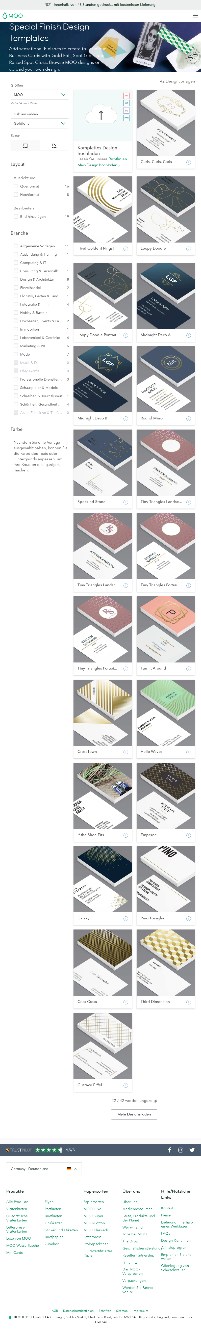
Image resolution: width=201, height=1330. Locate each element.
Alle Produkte (17, 1202)
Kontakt (167, 1208)
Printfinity (129, 1262)
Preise (166, 1215)
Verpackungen (134, 1280)
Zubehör (52, 1244)
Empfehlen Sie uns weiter (176, 1256)
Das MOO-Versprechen (132, 1271)
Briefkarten (53, 1216)
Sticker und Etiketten (61, 1230)
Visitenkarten (16, 1209)
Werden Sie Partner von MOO (138, 1289)
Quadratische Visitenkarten (17, 1218)
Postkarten (53, 1209)
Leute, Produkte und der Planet (138, 1218)
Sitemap (122, 1311)
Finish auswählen (24, 114)
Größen (17, 85)
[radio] (25, 145)
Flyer (49, 1202)
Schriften (105, 1311)
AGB (55, 1311)
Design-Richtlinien (176, 1240)
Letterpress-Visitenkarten (16, 1229)
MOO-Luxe (92, 1209)
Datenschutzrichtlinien (78, 1311)
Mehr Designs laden (134, 1114)
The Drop (130, 1241)
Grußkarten (54, 1223)
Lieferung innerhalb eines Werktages (177, 1224)
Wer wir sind (132, 1227)
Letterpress (92, 1237)
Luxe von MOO (18, 1238)
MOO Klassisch (96, 1230)
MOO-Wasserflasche (22, 1245)
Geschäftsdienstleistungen (139, 1248)
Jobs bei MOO (134, 1234)
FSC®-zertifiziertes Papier (98, 1253)
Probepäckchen (96, 1244)
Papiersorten (94, 1202)
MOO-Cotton (94, 1223)
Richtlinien (118, 158)
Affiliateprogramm (175, 1247)
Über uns (129, 1202)
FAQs (165, 1233)
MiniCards (14, 1252)
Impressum (140, 1311)
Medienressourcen (137, 1209)
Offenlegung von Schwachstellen (175, 1267)
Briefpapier (54, 1237)
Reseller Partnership (138, 1255)
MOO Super (93, 1216)
